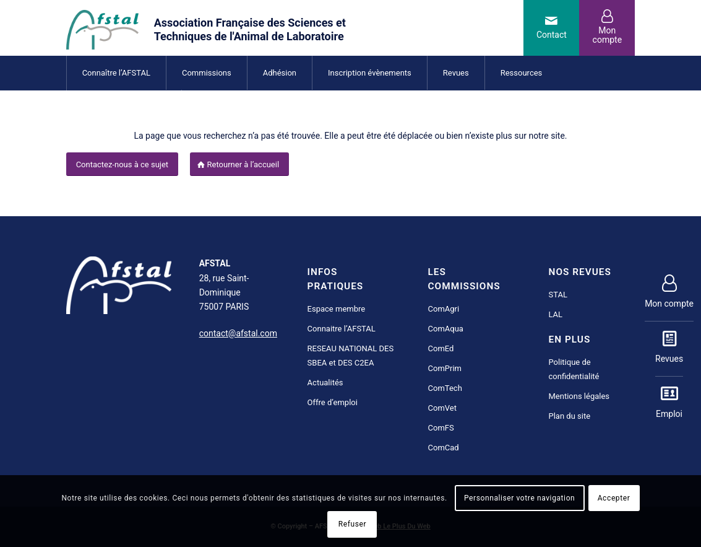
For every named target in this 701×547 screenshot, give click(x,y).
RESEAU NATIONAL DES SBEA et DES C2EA (350, 355)
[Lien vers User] (607, 28)
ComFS (441, 427)
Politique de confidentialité (574, 369)
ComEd (441, 348)
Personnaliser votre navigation (519, 498)
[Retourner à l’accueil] (240, 164)
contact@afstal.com (238, 333)
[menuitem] (116, 73)
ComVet (442, 408)
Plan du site (570, 416)
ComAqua (445, 328)
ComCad (443, 447)
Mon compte (669, 292)
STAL (558, 294)
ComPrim (445, 368)
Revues (669, 347)
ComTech (445, 388)
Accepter (614, 498)
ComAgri (444, 308)
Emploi (669, 403)
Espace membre (336, 308)
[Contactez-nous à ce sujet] (122, 164)
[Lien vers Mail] (551, 28)
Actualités (325, 382)
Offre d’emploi (332, 402)
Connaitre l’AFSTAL (341, 328)
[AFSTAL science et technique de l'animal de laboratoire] (227, 28)
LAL (556, 314)
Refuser (352, 524)
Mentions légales (579, 396)
